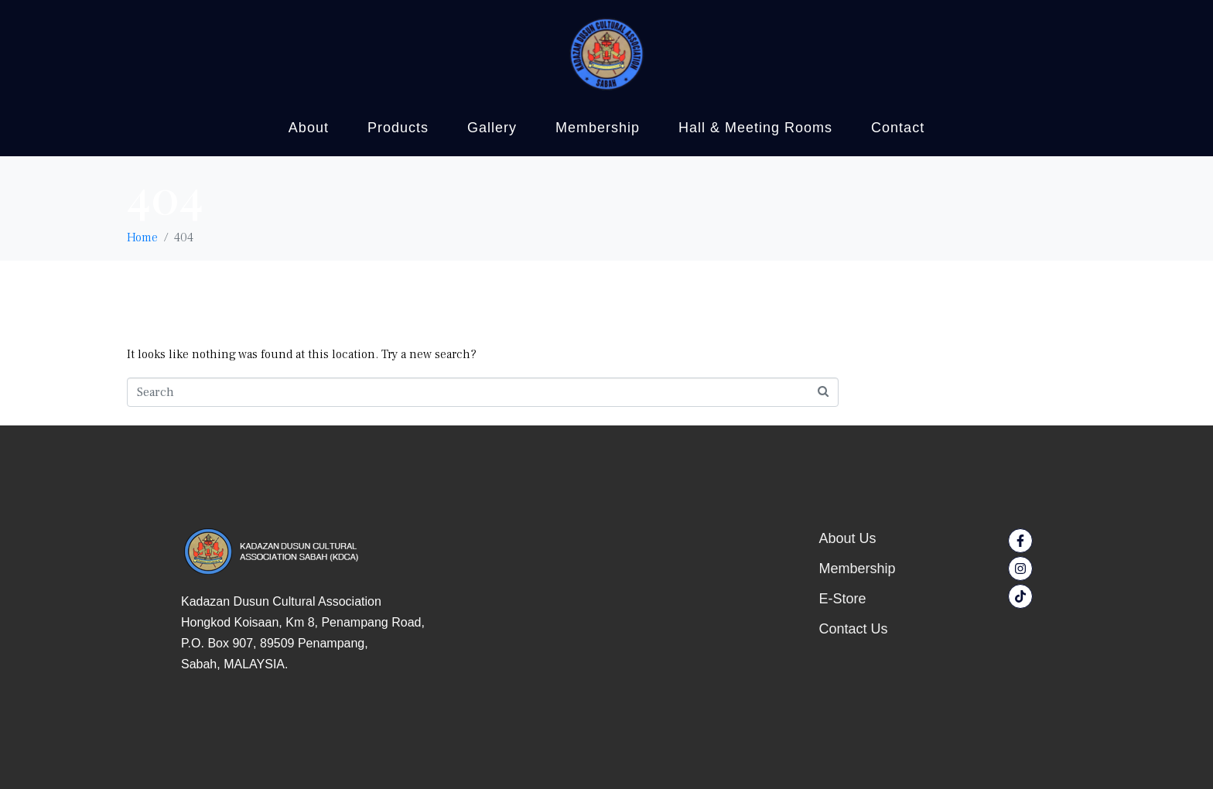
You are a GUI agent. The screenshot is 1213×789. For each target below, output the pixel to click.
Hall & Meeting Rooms (755, 127)
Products (398, 127)
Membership (597, 127)
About (309, 127)
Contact (897, 127)
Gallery (492, 127)
